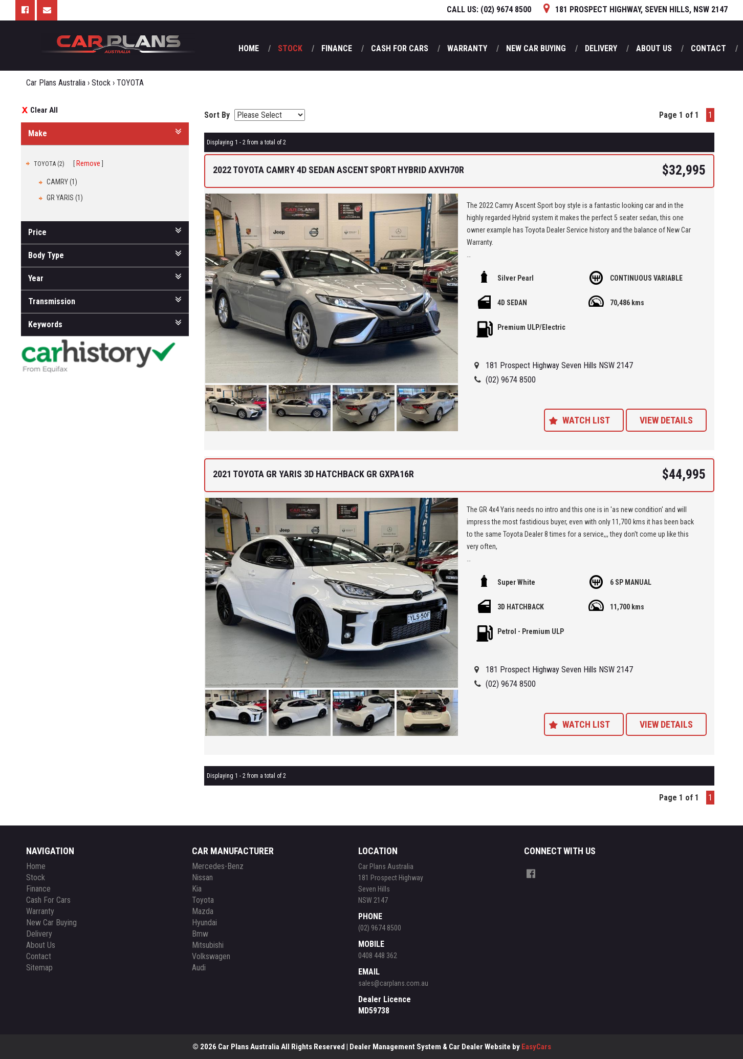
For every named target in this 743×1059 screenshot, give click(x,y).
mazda (202, 911)
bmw (200, 934)
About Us (654, 48)
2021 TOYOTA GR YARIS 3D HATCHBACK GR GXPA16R (313, 474)
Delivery (601, 48)
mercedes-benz (218, 866)
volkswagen (211, 956)
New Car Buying (536, 48)
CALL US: (489, 9)
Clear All (44, 110)
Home (248, 48)
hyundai (204, 922)
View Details (666, 420)
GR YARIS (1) (65, 198)
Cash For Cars (399, 48)
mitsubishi (208, 945)
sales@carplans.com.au (393, 983)
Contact (708, 48)
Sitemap (39, 967)
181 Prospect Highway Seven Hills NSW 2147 (559, 365)
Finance (336, 48)
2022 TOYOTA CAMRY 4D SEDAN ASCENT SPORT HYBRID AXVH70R (338, 169)
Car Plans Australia (55, 83)
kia (197, 889)
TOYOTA (130, 83)
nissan (202, 877)
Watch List (586, 420)
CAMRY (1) (62, 182)
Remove (88, 163)
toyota (203, 900)
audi (199, 967)
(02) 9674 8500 (511, 380)
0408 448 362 (377, 955)
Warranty (467, 48)
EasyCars (536, 1046)
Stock (290, 48)
